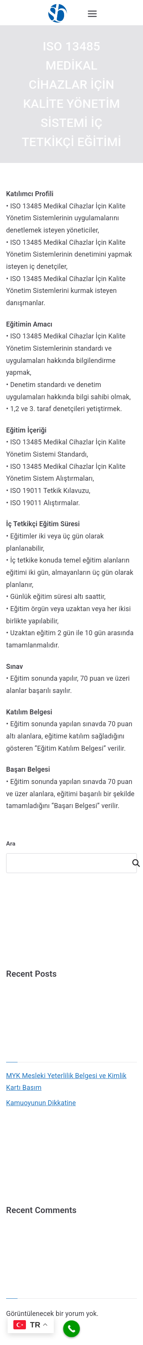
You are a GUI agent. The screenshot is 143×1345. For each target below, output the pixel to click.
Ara (10, 843)
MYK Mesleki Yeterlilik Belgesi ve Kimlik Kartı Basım (66, 1082)
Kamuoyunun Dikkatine (41, 1103)
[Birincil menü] (92, 13)
